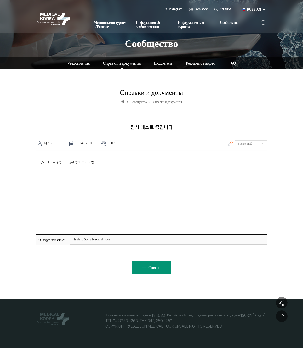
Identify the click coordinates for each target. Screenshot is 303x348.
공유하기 (282, 302)
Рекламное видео (200, 63)
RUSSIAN (254, 9)
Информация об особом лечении (148, 24)
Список (154, 267)
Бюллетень (163, 63)
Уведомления (78, 63)
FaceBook (201, 9)
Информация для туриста (191, 24)
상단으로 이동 (282, 316)
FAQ (232, 63)
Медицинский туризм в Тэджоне (110, 24)
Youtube (225, 9)
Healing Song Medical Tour (91, 239)
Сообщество (229, 22)
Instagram (175, 9)
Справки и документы (122, 63)
